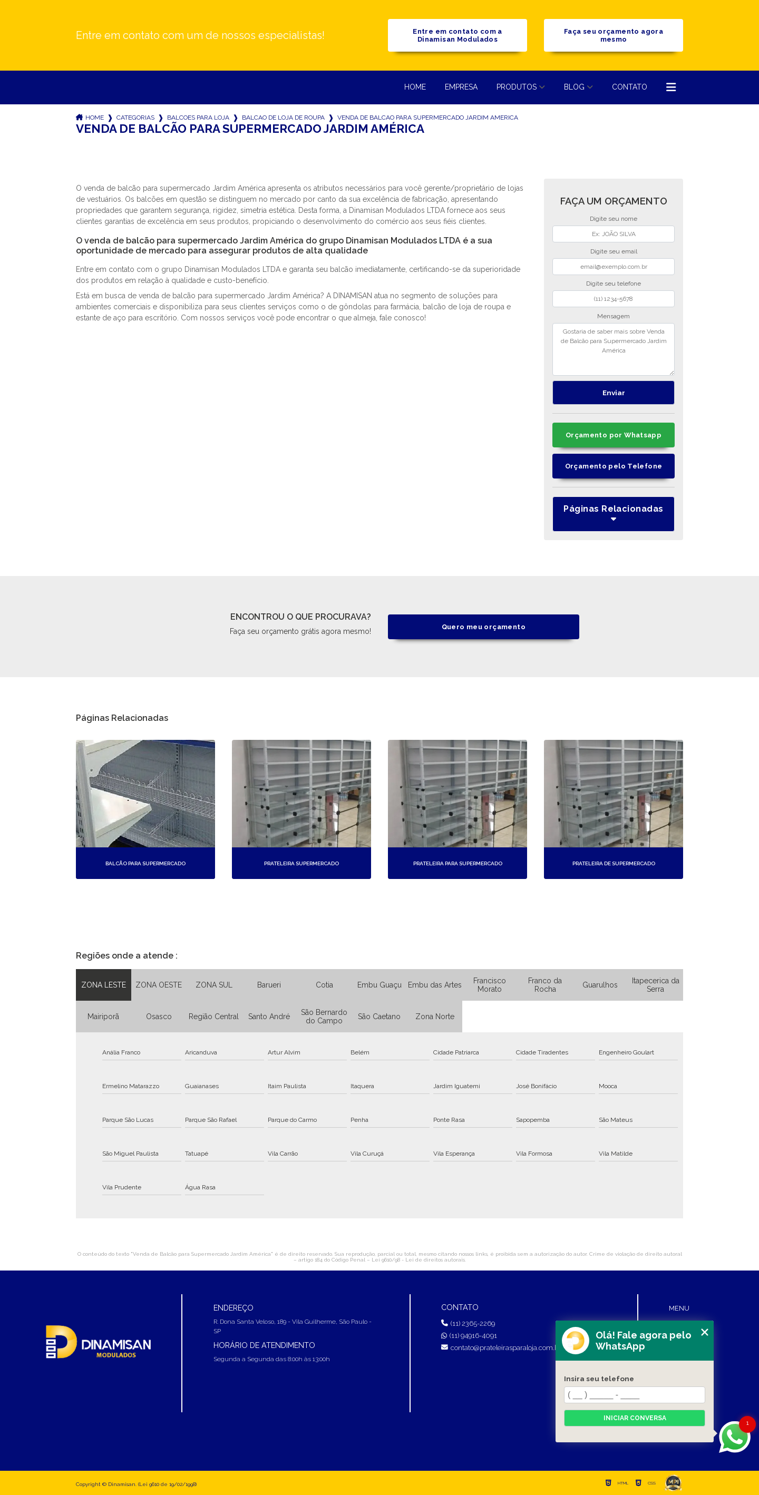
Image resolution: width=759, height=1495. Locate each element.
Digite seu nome (613, 218)
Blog (574, 87)
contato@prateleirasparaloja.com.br (501, 1348)
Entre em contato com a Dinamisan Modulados (457, 35)
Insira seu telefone (599, 1378)
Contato (629, 87)
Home (415, 87)
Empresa (461, 87)
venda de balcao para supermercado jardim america (427, 117)
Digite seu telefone (613, 283)
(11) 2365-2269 (468, 1323)
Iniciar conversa (635, 1418)
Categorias (135, 117)
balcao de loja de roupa (283, 117)
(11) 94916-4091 (469, 1336)
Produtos (517, 87)
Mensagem (613, 316)
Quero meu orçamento (484, 627)
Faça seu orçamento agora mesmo (613, 35)
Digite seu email (613, 251)
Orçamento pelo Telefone (614, 466)
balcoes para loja (198, 117)
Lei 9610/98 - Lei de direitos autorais (418, 1260)
